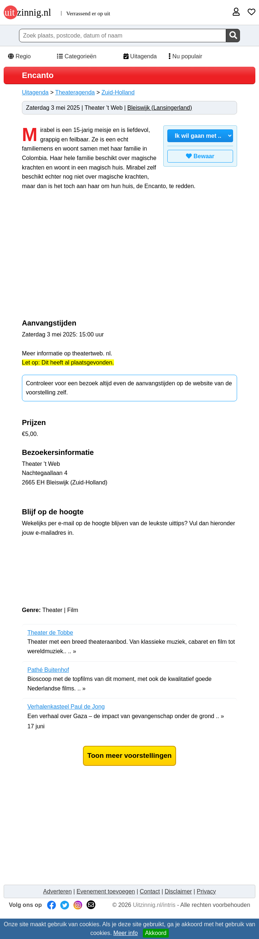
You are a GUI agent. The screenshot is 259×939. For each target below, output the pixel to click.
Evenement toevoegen (105, 891)
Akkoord (156, 933)
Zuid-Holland (118, 92)
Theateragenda (75, 92)
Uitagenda (139, 56)
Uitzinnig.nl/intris (154, 905)
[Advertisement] (83, 258)
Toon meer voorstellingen (129, 755)
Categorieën (76, 56)
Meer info (125, 933)
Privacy (206, 891)
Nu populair (183, 56)
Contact (150, 891)
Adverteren (57, 891)
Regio (19, 56)
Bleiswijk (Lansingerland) (159, 108)
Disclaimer (178, 891)
